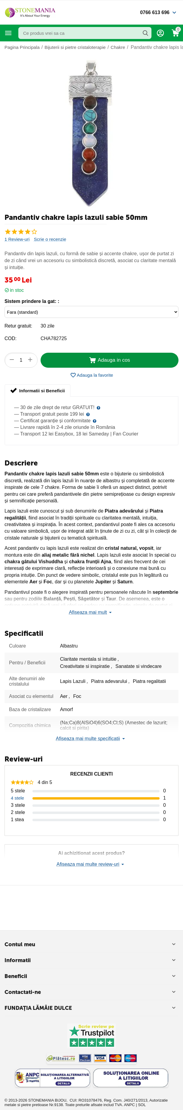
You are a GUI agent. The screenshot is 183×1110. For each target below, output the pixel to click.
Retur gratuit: (18, 325)
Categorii (8, 33)
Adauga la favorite (91, 375)
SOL (142, 1105)
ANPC (129, 1105)
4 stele (17, 797)
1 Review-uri (17, 239)
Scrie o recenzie (50, 239)
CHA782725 (54, 338)
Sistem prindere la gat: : (32, 301)
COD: (11, 338)
